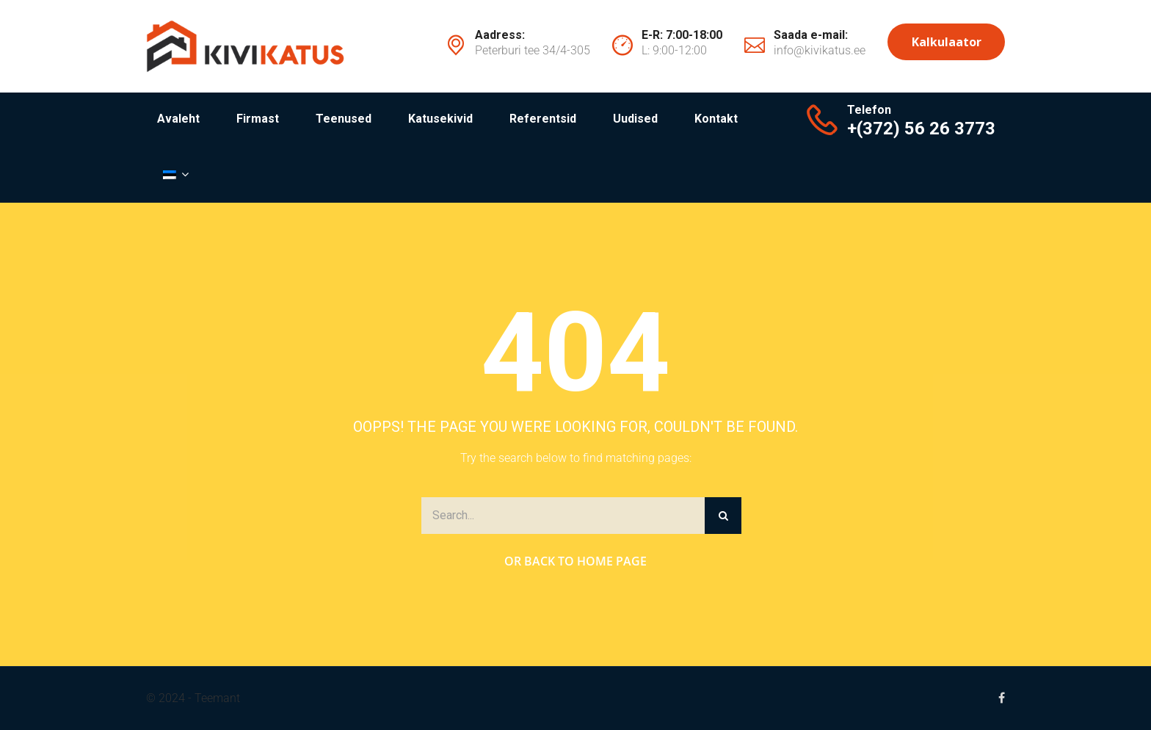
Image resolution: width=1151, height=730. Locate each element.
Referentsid (542, 119)
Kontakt (716, 119)
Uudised (635, 119)
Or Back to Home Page (575, 561)
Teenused (343, 119)
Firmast (257, 119)
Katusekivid (440, 119)
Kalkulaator (946, 42)
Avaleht (178, 119)
